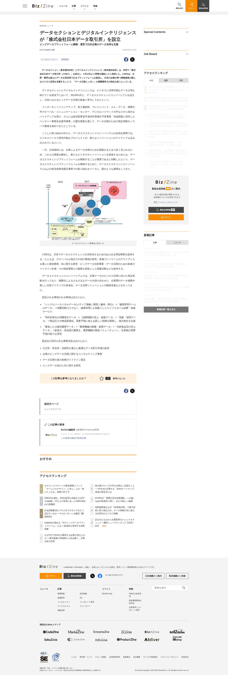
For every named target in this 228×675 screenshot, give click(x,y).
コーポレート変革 (87, 602)
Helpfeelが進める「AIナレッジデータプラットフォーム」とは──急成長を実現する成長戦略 (64, 525)
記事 (74, 6)
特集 (95, 6)
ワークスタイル (64, 606)
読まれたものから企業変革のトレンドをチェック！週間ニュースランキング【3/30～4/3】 (115, 522)
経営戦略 (83, 594)
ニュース (63, 6)
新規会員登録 (165, 209)
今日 (151, 80)
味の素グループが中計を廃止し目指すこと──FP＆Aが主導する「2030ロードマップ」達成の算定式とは (115, 488)
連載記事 (61, 610)
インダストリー (64, 602)
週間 (166, 80)
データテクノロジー (49, 59)
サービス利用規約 (150, 655)
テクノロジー (85, 606)
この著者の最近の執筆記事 (73, 438)
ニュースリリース (52, 409)
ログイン (165, 217)
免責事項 (126, 655)
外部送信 (184, 655)
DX (81, 598)
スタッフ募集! (100, 655)
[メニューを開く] (25, 6)
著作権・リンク (86, 655)
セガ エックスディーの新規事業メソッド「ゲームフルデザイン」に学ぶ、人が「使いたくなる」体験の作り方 (64, 488)
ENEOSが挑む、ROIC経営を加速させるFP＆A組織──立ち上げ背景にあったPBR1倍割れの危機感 (65, 501)
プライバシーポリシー (169, 655)
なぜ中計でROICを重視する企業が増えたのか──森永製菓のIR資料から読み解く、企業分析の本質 (64, 538)
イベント (84, 6)
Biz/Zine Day (107, 594)
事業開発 (65, 59)
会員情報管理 (114, 655)
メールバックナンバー (166, 202)
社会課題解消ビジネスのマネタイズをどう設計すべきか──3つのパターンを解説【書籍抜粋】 (64, 513)
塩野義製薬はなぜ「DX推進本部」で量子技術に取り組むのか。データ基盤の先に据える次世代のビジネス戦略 (115, 510)
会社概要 (136, 655)
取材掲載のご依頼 (177, 576)
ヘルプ (74, 655)
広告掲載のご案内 (153, 576)
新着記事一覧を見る (166, 309)
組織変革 (61, 598)
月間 (181, 80)
